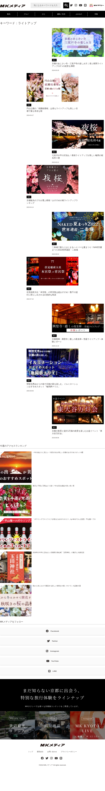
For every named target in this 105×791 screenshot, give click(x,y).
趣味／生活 (61, 14)
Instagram (52, 651)
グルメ (26, 14)
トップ (30, 752)
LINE (52, 671)
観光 (8, 14)
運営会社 (40, 752)
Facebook (52, 631)
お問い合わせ (52, 752)
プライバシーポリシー (69, 752)
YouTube (52, 661)
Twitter (52, 641)
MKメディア (48, 765)
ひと (43, 14)
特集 (96, 14)
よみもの (79, 14)
